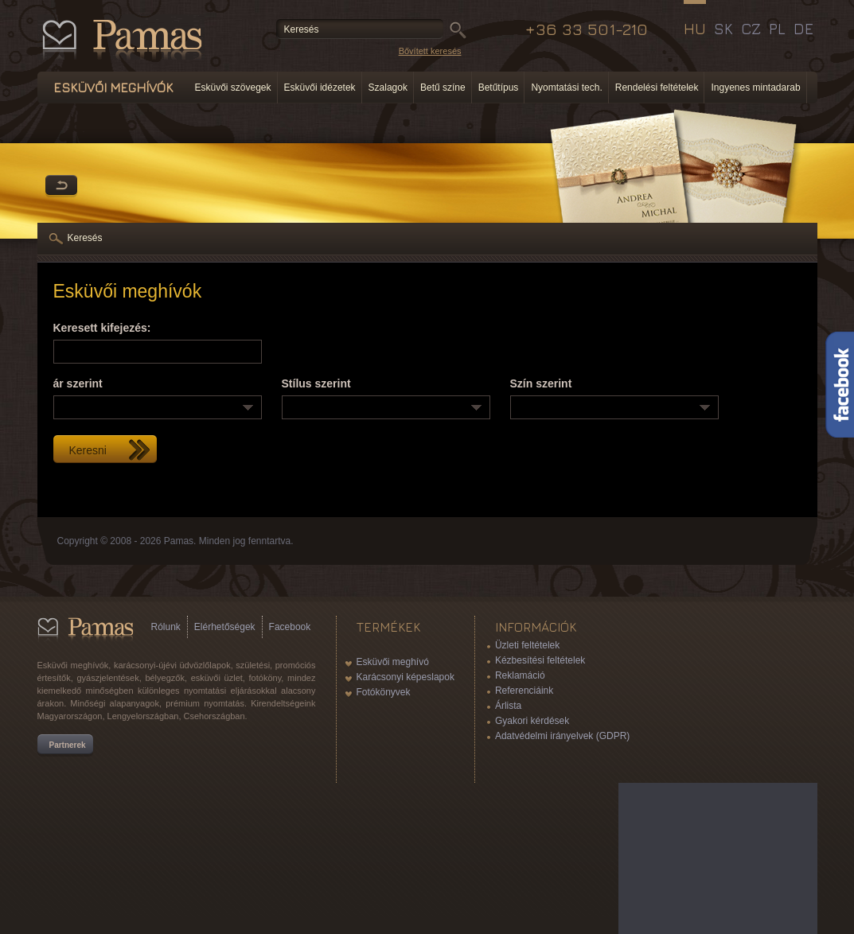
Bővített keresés (430, 51)
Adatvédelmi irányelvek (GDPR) (562, 735)
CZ (751, 28)
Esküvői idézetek (320, 87)
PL (777, 28)
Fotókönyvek (384, 692)
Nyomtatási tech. (566, 87)
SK (723, 28)
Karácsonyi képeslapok (405, 677)
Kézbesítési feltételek (540, 660)
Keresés (85, 237)
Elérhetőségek (224, 626)
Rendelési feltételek (657, 87)
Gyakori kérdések (532, 720)
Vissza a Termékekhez (61, 186)
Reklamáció (520, 675)
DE (803, 28)
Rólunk (166, 626)
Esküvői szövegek (233, 87)
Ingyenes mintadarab (755, 87)
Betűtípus (498, 87)
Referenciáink (524, 690)
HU (695, 28)
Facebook (290, 626)
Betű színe (443, 87)
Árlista (508, 705)
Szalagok (388, 87)
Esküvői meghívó (393, 661)
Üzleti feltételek (527, 645)
